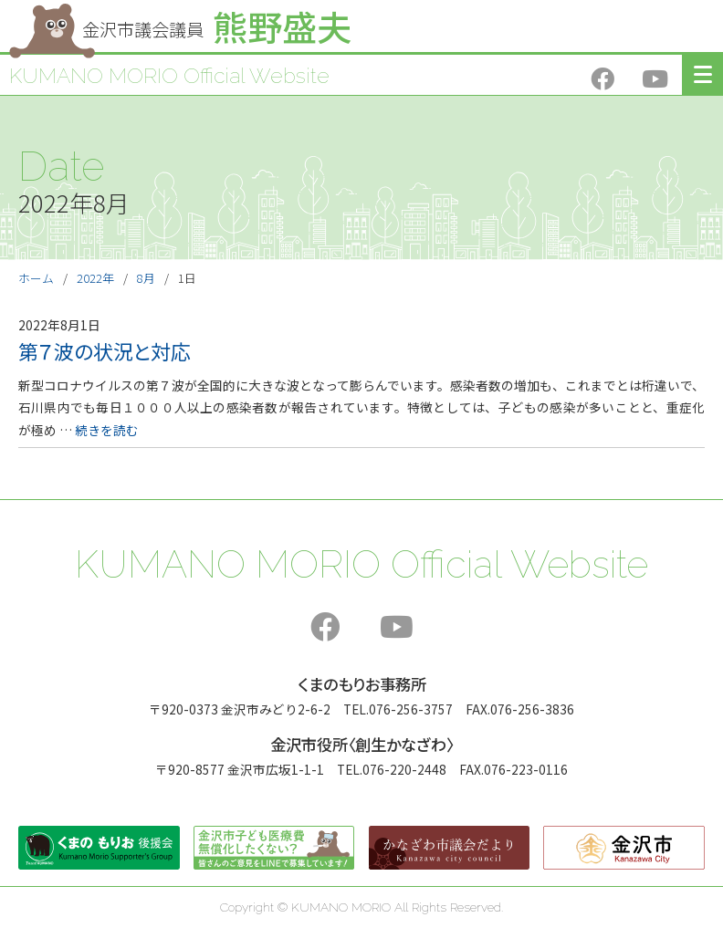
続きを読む (107, 430)
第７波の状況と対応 (104, 351)
